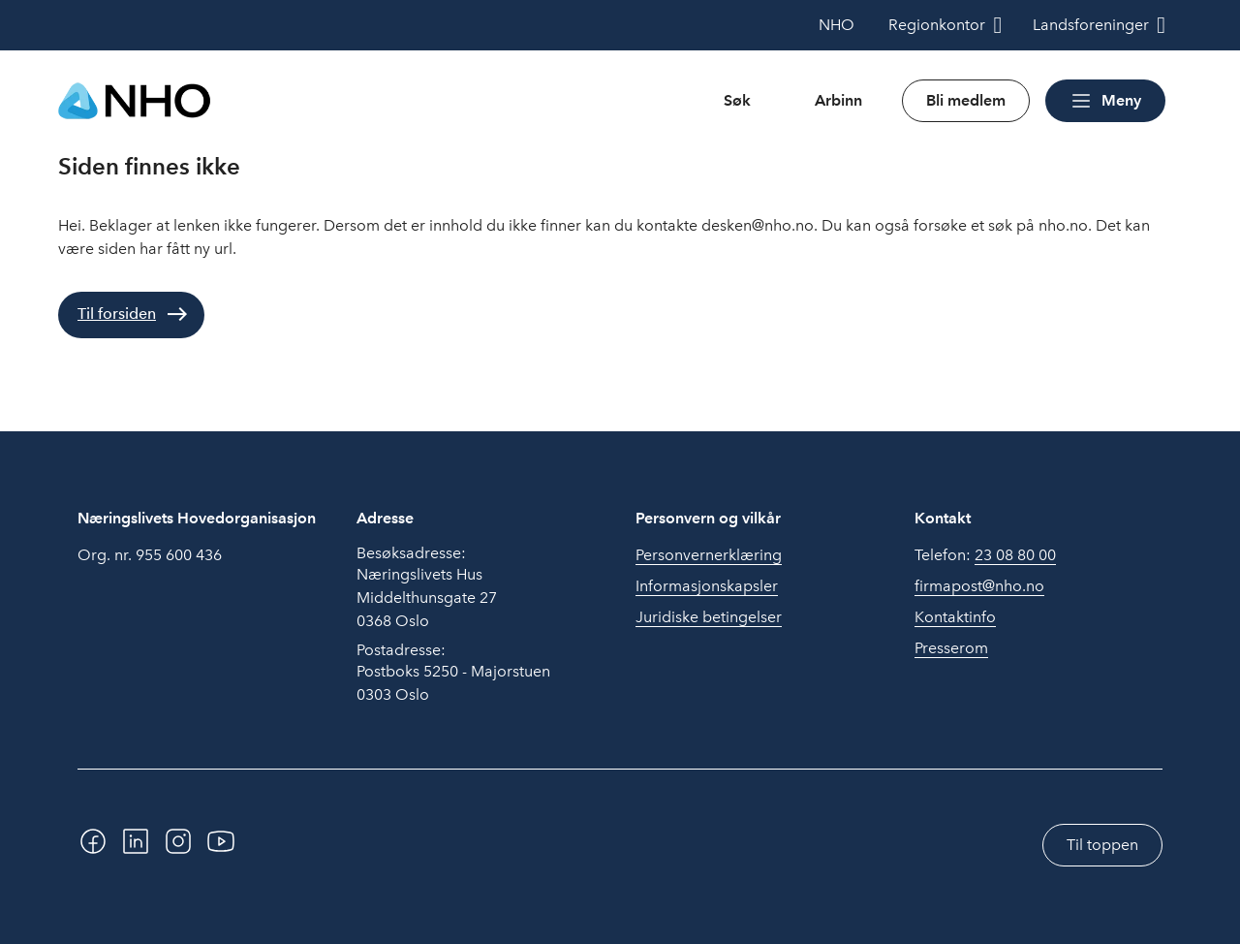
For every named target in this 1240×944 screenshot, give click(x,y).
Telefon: (985, 555)
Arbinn (838, 100)
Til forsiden (117, 313)
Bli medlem (966, 100)
